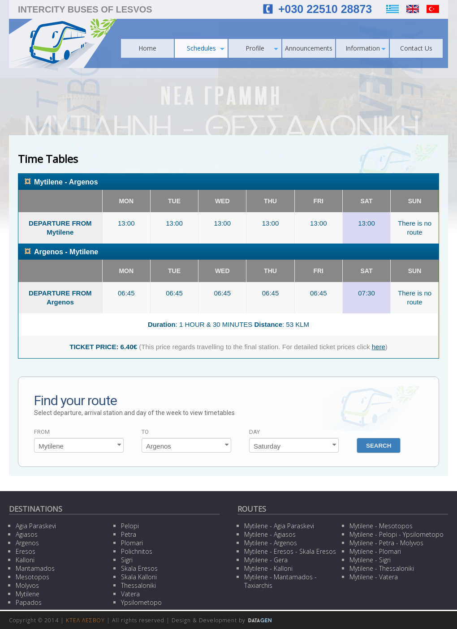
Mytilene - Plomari (375, 551)
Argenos (27, 543)
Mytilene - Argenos (270, 543)
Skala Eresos (139, 568)
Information (365, 48)
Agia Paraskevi (36, 526)
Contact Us (416, 48)
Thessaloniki (138, 585)
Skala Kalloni (139, 577)
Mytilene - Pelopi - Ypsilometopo (396, 534)
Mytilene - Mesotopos (381, 526)
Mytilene (27, 594)
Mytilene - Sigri (370, 560)
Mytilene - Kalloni (268, 568)
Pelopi (130, 526)
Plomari (132, 543)
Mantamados (35, 568)
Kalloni (25, 560)
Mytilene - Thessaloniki (381, 568)
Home (147, 48)
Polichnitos (136, 551)
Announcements (308, 48)
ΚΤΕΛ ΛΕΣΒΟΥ (85, 620)
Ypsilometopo (141, 602)
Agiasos (27, 534)
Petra (128, 534)
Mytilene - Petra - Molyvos (386, 543)
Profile (262, 48)
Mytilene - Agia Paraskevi (279, 526)
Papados (29, 602)
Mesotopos (32, 577)
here (378, 347)
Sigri (127, 560)
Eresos (25, 551)
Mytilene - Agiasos (270, 534)
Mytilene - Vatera (373, 577)
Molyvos (27, 585)
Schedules (206, 48)
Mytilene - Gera (266, 560)
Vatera (130, 594)
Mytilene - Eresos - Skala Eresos (290, 551)
